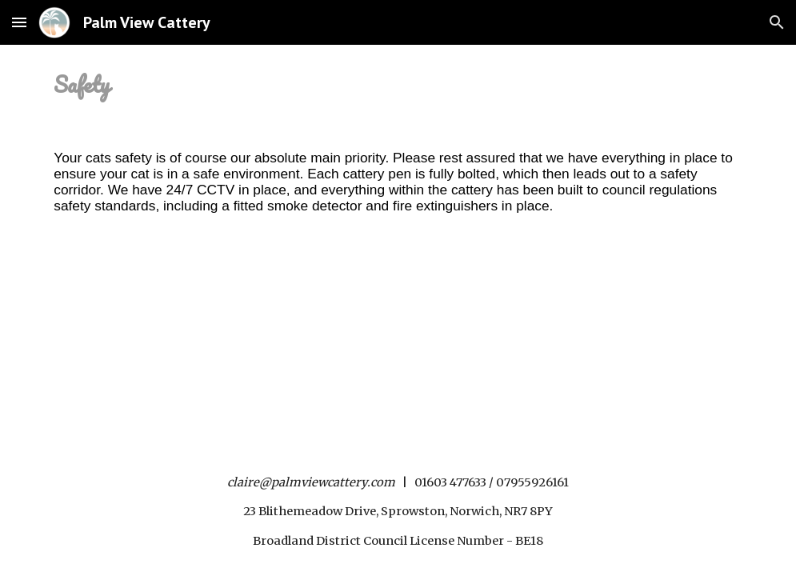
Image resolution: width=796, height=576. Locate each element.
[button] (19, 22)
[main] (398, 85)
